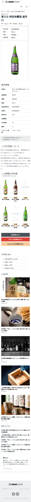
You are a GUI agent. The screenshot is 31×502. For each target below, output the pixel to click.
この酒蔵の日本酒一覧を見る (8, 176)
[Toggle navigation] (3, 1)
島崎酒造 (15, 23)
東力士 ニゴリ (25, 199)
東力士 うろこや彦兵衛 (15, 226)
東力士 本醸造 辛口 (25, 226)
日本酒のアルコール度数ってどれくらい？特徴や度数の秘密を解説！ (15, 418)
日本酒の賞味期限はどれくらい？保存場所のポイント (15, 359)
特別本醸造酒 (15, 29)
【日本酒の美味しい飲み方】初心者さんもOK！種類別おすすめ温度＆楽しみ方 (15, 388)
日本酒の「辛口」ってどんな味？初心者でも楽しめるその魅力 (15, 329)
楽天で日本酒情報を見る (15, 239)
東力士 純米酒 (5, 199)
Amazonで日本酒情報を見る (15, 244)
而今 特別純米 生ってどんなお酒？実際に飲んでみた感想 (15, 300)
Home (3, 11)
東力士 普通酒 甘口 (15, 200)
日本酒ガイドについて (8, 489)
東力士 (6, 23)
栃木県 (20, 23)
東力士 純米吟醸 (5, 226)
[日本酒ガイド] (12, 1)
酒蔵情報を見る (15, 235)
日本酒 (8, 11)
